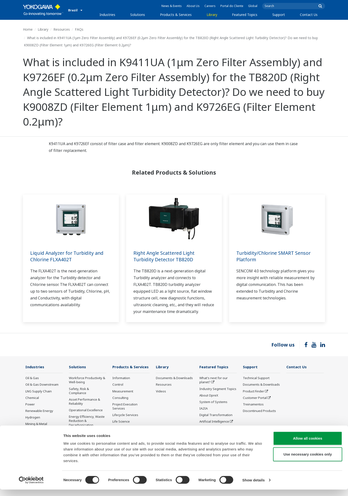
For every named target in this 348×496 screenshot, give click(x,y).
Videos (161, 391)
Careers (210, 6)
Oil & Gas (32, 378)
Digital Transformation (215, 415)
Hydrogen (32, 417)
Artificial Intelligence (214, 421)
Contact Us (309, 14)
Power (30, 404)
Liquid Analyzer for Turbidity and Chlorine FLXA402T (68, 256)
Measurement (122, 391)
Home (28, 29)
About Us (193, 6)
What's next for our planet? (213, 380)
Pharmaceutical (36, 430)
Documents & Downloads (174, 378)
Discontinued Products (259, 411)
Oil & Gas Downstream (41, 385)
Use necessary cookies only (307, 461)
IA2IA (203, 408)
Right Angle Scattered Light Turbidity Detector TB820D (165, 256)
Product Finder (253, 391)
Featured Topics (244, 14)
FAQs (79, 29)
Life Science (121, 421)
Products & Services (176, 14)
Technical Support (256, 378)
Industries (107, 14)
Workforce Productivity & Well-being (87, 380)
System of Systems (213, 402)
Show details (253, 486)
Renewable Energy (39, 411)
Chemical (32, 398)
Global (252, 6)
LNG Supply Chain (38, 391)
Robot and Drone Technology (212, 430)
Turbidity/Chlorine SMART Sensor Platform (274, 256)
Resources (61, 29)
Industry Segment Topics (217, 389)
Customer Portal (255, 398)
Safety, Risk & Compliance (79, 391)
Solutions (137, 14)
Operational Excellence (86, 410)
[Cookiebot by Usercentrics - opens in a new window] (31, 486)
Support (278, 14)
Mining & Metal (36, 424)
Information (121, 378)
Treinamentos (253, 404)
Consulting (120, 398)
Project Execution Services (125, 406)
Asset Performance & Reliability (84, 401)
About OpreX (208, 395)
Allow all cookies (307, 445)
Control (117, 385)
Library (212, 14)
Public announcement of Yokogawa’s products (130, 430)
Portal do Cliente (231, 6)
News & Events (171, 6)
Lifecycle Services (125, 415)
